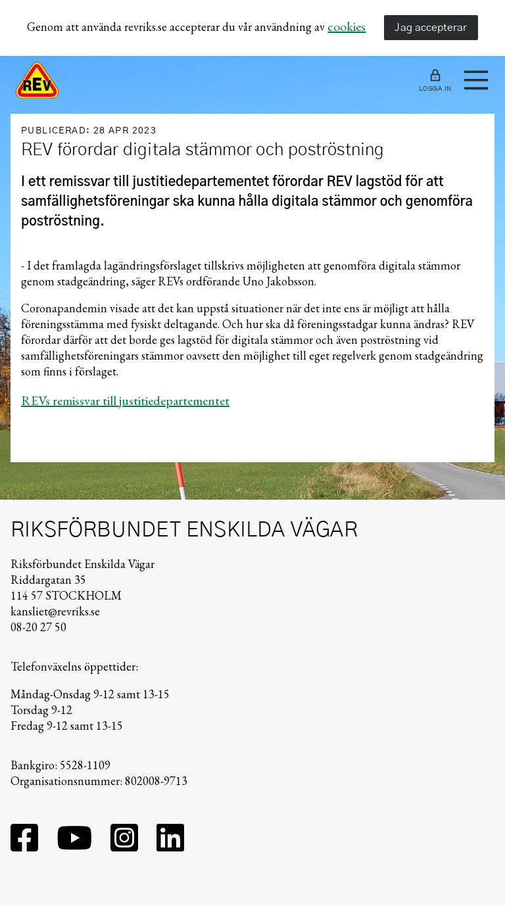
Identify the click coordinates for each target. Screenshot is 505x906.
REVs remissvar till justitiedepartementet (125, 400)
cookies (346, 26)
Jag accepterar (431, 27)
